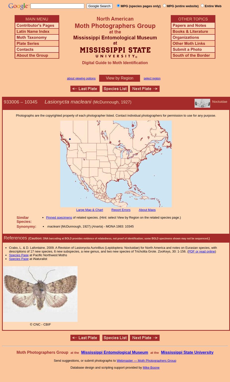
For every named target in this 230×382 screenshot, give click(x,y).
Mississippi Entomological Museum (114, 352)
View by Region (119, 78)
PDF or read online (201, 251)
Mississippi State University (187, 352)
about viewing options (81, 78)
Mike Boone (151, 367)
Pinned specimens (59, 217)
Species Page (19, 255)
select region (152, 78)
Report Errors (121, 210)
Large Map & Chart (89, 210)
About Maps (147, 210)
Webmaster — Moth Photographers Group (146, 360)
